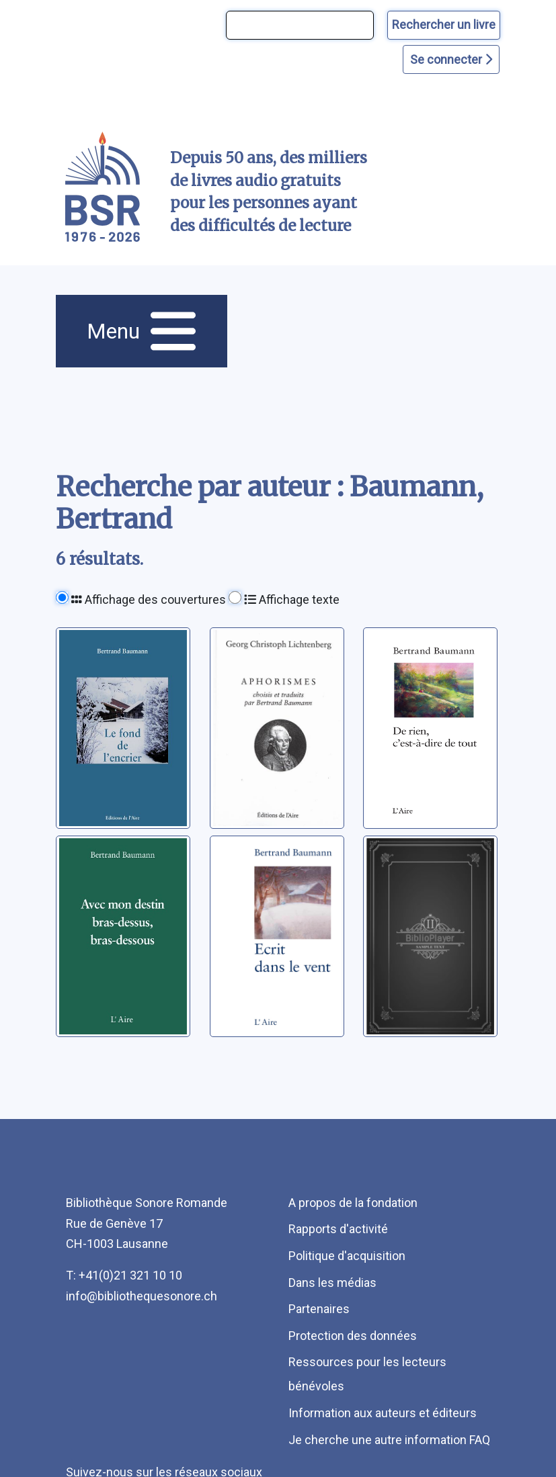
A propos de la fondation (353, 1203)
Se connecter (451, 59)
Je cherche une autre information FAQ (389, 1440)
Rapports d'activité (338, 1229)
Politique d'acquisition (346, 1256)
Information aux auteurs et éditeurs (382, 1413)
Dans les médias (332, 1282)
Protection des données (352, 1336)
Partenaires (319, 1309)
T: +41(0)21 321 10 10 (124, 1275)
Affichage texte (292, 599)
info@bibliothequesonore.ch (141, 1296)
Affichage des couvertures (148, 599)
